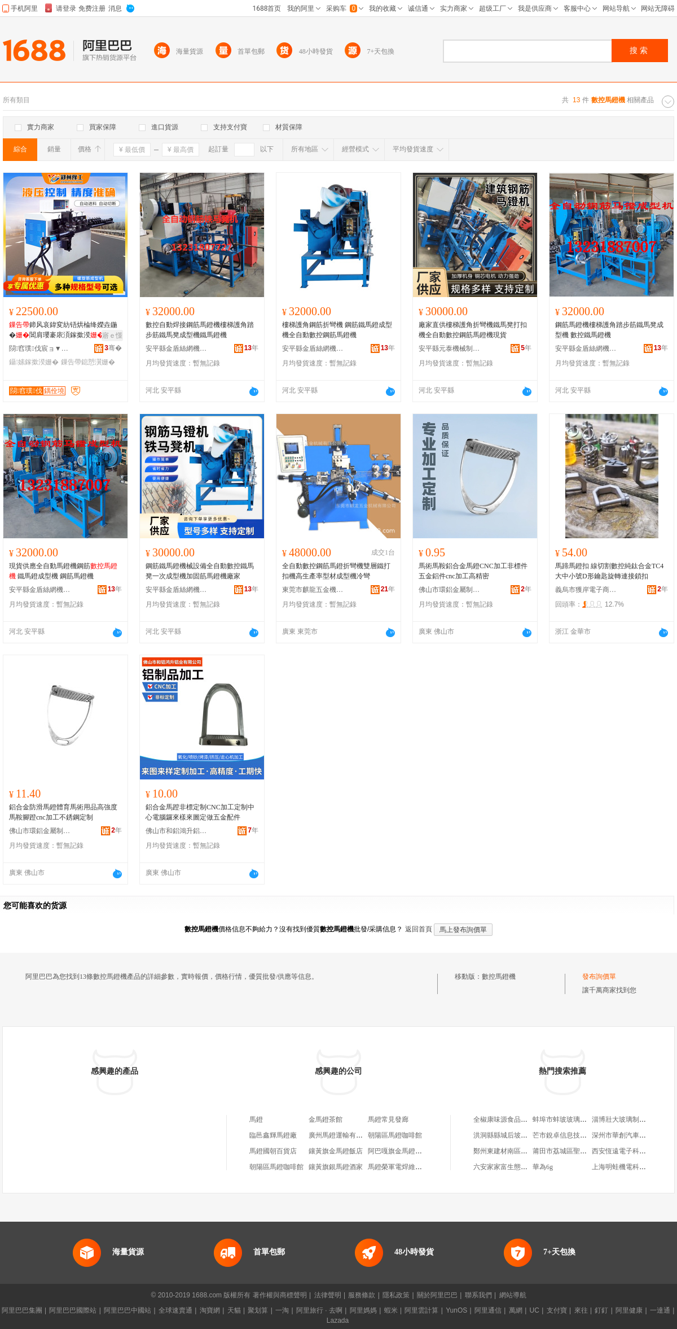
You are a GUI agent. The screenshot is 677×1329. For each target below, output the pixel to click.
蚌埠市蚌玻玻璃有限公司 (570, 1119)
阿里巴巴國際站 (72, 1310)
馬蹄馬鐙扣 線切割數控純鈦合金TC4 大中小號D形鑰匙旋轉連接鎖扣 (609, 571)
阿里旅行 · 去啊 (319, 1310)
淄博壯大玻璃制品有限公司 (632, 1119)
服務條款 (361, 1295)
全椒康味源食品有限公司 (510, 1119)
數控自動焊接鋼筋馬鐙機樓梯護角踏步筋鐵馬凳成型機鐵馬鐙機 (200, 330)
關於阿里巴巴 (437, 1295)
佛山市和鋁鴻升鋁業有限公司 (177, 831)
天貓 (234, 1310)
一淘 (282, 1310)
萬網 (515, 1310)
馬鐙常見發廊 (388, 1119)
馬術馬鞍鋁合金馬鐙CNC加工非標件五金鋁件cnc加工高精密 (473, 571)
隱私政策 (396, 1295)
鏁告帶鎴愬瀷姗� (88, 362)
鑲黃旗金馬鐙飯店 (336, 1151)
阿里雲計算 (421, 1310)
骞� (113, 348)
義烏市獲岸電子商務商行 (586, 590)
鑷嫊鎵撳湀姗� (34, 362)
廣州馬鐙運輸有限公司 (342, 1135)
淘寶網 (210, 1310)
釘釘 (601, 1310)
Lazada (338, 1320)
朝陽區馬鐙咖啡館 (395, 1135)
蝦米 (391, 1310)
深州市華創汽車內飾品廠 (629, 1135)
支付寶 (557, 1310)
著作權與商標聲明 (280, 1295)
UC (534, 1310)
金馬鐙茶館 (325, 1119)
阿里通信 (488, 1310)
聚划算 (258, 1310)
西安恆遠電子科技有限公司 (632, 1151)
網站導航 (512, 1295)
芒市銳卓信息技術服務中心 (573, 1135)
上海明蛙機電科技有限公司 (632, 1167)
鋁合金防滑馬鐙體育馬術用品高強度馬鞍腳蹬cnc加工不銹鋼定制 (63, 812)
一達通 (660, 1310)
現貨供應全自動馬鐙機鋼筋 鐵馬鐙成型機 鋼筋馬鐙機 (63, 571)
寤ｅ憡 (112, 335)
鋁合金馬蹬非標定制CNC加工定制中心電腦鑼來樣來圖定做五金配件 (200, 812)
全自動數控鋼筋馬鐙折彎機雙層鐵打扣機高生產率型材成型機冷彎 (336, 571)
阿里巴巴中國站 (127, 1310)
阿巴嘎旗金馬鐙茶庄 (398, 1151)
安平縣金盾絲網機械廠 (177, 348)
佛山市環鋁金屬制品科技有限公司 (450, 590)
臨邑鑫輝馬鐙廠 (273, 1135)
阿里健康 (629, 1310)
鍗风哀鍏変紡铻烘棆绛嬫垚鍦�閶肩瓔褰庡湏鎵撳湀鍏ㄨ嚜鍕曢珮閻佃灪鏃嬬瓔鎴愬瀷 (63, 330)
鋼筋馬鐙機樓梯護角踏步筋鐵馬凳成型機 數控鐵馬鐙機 (609, 330)
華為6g (543, 1167)
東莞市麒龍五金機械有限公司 (313, 590)
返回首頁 (418, 929)
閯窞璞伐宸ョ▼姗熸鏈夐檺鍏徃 (40, 348)
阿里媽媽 (363, 1310)
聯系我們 (478, 1295)
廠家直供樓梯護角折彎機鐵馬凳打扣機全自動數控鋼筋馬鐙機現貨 (473, 330)
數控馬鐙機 (499, 977)
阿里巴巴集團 (22, 1310)
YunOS (456, 1310)
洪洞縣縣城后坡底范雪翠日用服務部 (527, 1135)
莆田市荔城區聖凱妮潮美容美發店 (583, 1151)
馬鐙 (256, 1119)
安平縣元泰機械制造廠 (450, 348)
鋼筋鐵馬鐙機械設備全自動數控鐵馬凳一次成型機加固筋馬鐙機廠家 (200, 571)
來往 (581, 1310)
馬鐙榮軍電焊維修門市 (402, 1167)
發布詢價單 (599, 977)
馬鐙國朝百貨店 (273, 1151)
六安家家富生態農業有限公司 (517, 1167)
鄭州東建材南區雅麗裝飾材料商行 (524, 1151)
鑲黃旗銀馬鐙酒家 (336, 1167)
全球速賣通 (175, 1310)
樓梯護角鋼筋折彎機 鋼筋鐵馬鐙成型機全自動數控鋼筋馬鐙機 (337, 330)
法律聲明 (327, 1295)
